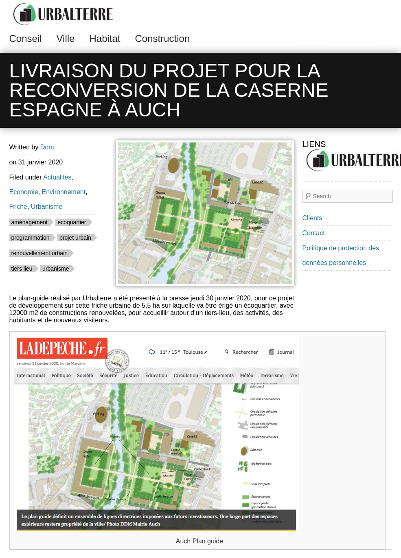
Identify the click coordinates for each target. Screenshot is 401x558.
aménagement (29, 222)
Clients (312, 217)
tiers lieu (22, 268)
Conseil (25, 38)
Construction (162, 38)
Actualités (57, 177)
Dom (47, 147)
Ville (66, 38)
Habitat (104, 38)
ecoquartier (71, 222)
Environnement (64, 191)
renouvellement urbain (39, 253)
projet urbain (75, 237)
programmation (30, 237)
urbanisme (55, 268)
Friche (18, 206)
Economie (23, 191)
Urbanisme (46, 206)
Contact (313, 233)
